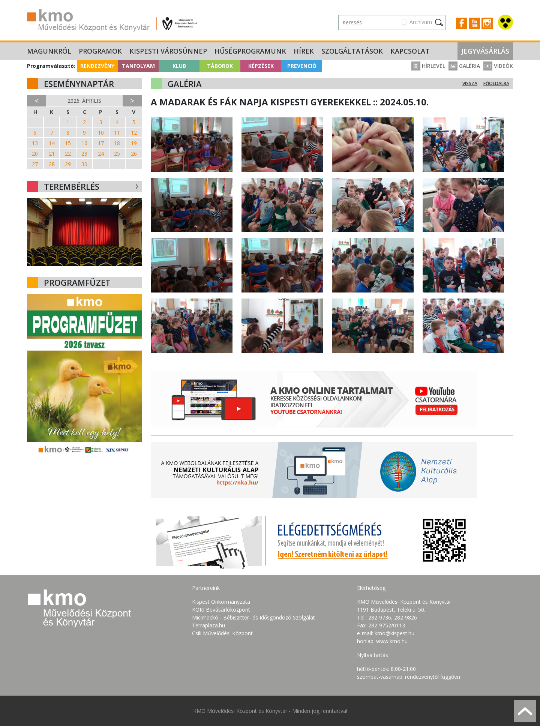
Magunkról (49, 51)
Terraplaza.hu (208, 625)
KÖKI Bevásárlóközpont (221, 609)
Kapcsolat (410, 51)
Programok (100, 51)
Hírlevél (428, 65)
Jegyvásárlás (485, 51)
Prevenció (301, 65)
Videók (498, 65)
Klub (179, 65)
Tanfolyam (138, 65)
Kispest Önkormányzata (221, 601)
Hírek (304, 51)
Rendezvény (97, 65)
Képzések (261, 65)
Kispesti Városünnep (168, 51)
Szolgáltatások (352, 51)
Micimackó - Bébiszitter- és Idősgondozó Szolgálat (253, 617)
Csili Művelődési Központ (222, 633)
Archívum (421, 22)
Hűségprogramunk (250, 51)
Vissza (469, 83)
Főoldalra (496, 83)
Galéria (464, 65)
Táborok (220, 65)
